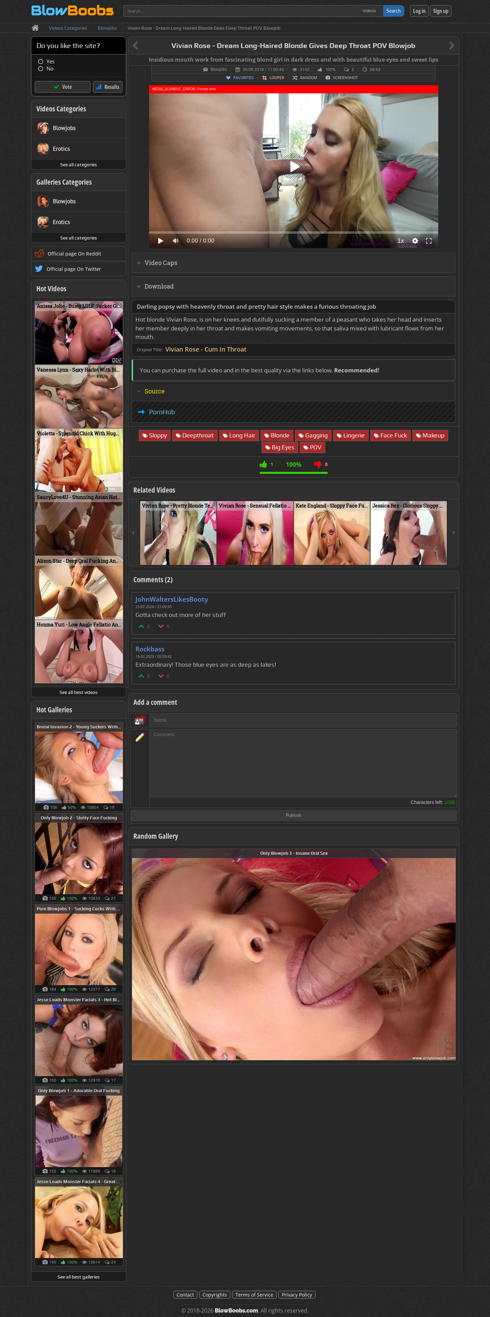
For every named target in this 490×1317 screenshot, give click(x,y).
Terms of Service (254, 1294)
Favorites (243, 77)
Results (111, 87)
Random (308, 77)
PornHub (162, 412)
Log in (419, 11)
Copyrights (214, 1294)
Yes (50, 61)
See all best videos (79, 692)
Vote (67, 87)
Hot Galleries (54, 709)
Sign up (440, 11)
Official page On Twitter (74, 269)
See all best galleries (79, 1277)
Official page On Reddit (74, 253)
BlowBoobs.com (236, 1310)
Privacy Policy (297, 1294)
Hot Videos (51, 288)
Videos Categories (61, 108)
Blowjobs (219, 69)
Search (394, 11)
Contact (185, 1294)
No (50, 68)
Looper (277, 77)
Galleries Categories (64, 182)
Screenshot (345, 77)
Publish (293, 816)
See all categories (78, 164)
